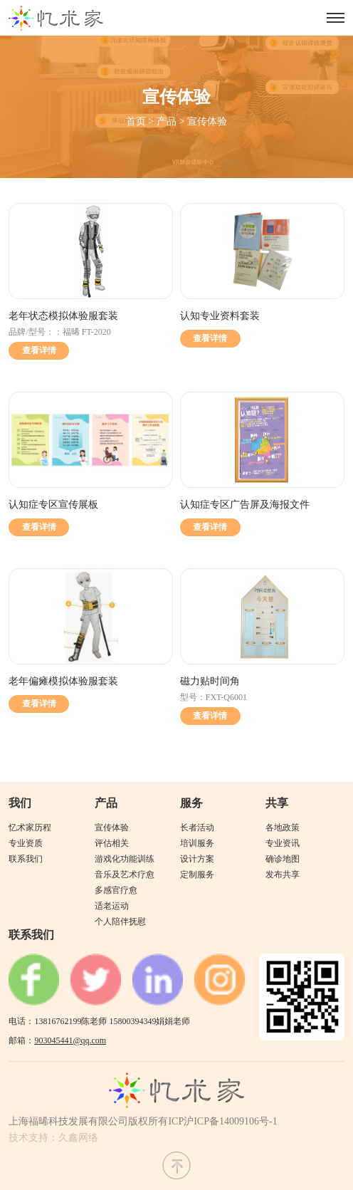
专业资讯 (282, 843)
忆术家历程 (30, 828)
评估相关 (112, 843)
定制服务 (197, 875)
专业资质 (26, 843)
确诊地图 (282, 859)
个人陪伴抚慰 (120, 922)
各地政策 (282, 828)
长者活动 (197, 828)
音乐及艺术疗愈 (124, 875)
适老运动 (112, 906)
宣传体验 (207, 121)
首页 (136, 121)
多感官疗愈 (116, 890)
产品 (166, 121)
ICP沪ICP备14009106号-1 (222, 1121)
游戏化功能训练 (124, 859)
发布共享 (282, 875)
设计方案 (197, 859)
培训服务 (197, 843)
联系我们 (26, 859)
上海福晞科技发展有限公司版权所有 (88, 1121)
